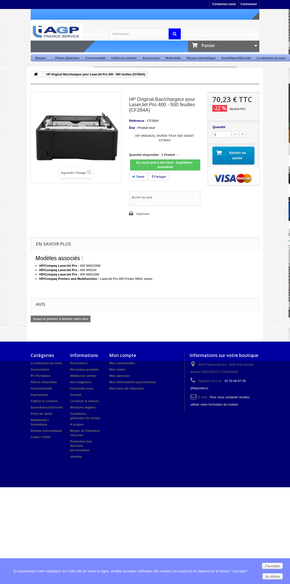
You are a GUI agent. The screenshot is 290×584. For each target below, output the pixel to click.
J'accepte (272, 566)
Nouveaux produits (84, 369)
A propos (77, 424)
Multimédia (173, 58)
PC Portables (40, 376)
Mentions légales (83, 407)
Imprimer (143, 214)
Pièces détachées (67, 58)
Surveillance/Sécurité (236, 58)
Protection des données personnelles (81, 446)
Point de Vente (42, 414)
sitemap (76, 456)
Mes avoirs (117, 369)
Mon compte (122, 355)
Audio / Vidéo (41, 437)
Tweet (138, 176)
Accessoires (151, 58)
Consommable (95, 58)
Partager (159, 176)
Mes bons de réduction (126, 388)
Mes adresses (119, 376)
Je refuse (272, 576)
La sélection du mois (271, 58)
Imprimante (39, 395)
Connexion (249, 4)
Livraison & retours (84, 401)
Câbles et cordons (123, 58)
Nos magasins (80, 382)
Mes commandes (122, 363)
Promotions (79, 363)
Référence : (137, 121)
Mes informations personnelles (132, 382)
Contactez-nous (224, 4)
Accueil (75, 395)
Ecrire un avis (142, 197)
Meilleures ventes (83, 376)
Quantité (218, 127)
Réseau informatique (201, 58)
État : (133, 128)
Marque (41, 58)
